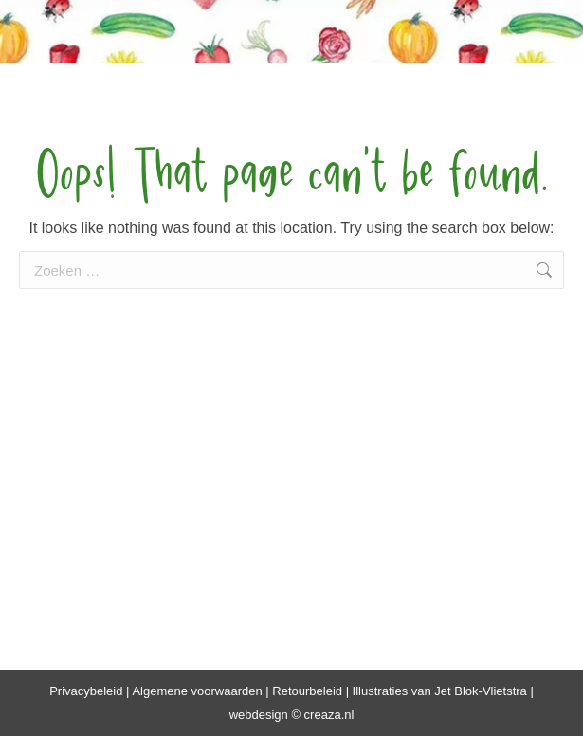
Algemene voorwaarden (197, 691)
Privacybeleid (85, 691)
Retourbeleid (307, 691)
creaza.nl (329, 715)
